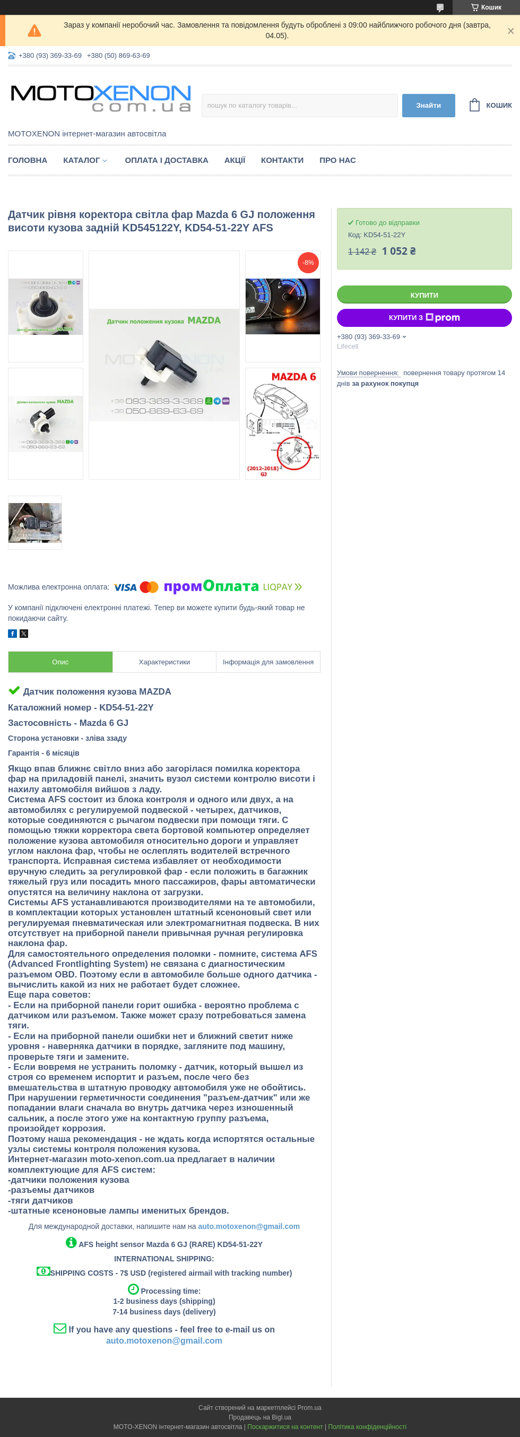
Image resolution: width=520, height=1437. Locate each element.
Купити (424, 295)
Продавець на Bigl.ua (260, 1417)
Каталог (81, 160)
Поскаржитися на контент (285, 1427)
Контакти (282, 160)
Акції (234, 160)
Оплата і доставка (166, 160)
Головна (27, 160)
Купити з (424, 318)
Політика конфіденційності (367, 1427)
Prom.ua (310, 1408)
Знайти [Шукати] (428, 105)
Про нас (337, 160)
